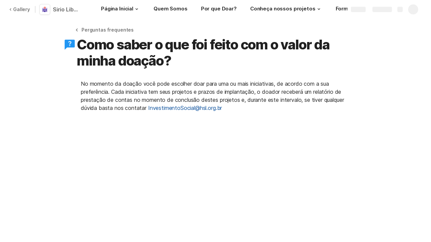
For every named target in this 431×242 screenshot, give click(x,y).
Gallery (19, 9)
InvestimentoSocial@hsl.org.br (185, 108)
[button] (136, 9)
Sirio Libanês (68, 9)
